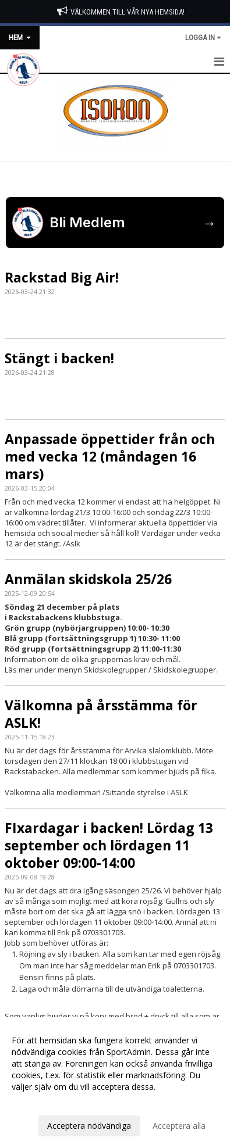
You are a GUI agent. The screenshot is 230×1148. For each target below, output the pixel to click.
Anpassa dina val (43, 1102)
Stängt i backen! (59, 358)
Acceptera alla (179, 1125)
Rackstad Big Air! (62, 277)
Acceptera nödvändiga (89, 1125)
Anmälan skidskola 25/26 (88, 579)
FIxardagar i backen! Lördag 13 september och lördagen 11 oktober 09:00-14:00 (109, 845)
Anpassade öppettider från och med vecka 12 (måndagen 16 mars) (110, 456)
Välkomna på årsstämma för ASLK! (101, 714)
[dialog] (115, 1082)
